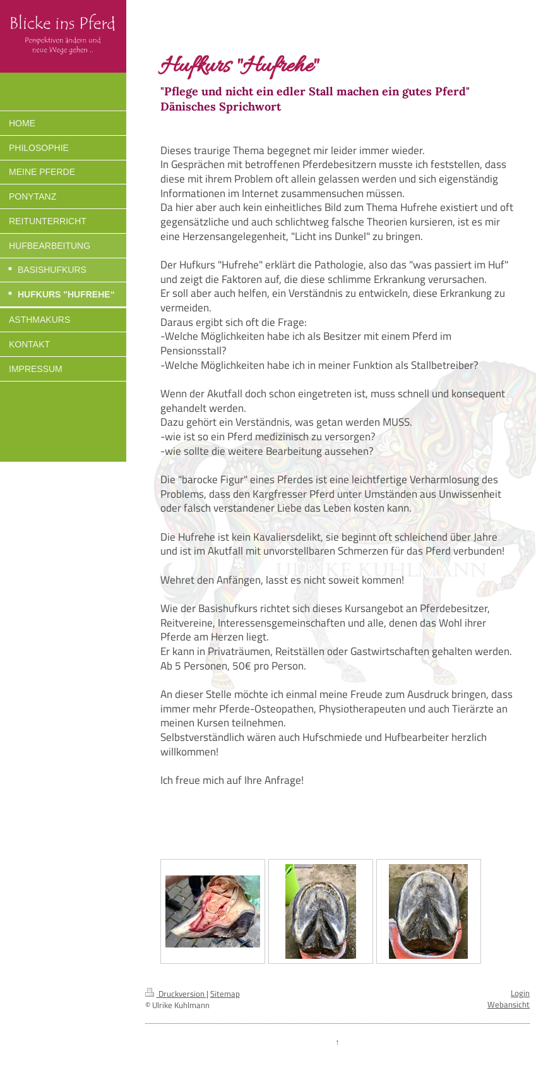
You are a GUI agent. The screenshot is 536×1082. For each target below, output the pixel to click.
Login (520, 993)
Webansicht (508, 1005)
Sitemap (225, 994)
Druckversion (175, 994)
